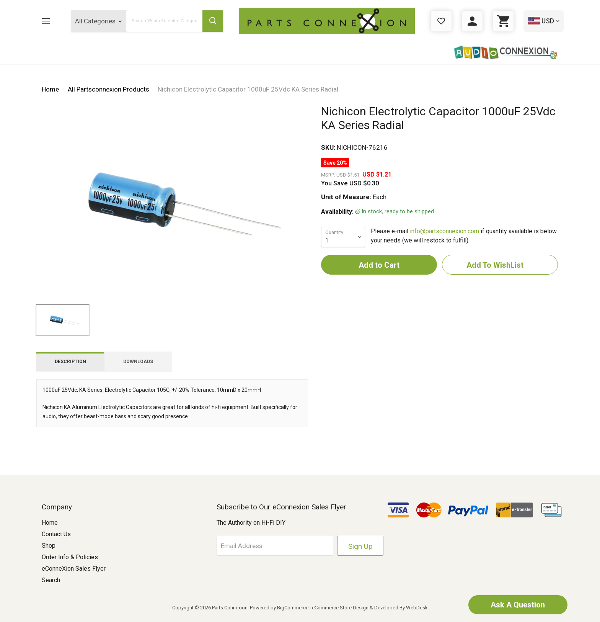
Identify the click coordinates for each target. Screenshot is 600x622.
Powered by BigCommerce (279, 608)
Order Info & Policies (70, 557)
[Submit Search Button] (212, 21)
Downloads (138, 361)
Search (51, 580)
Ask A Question (518, 604)
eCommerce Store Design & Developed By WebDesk (370, 608)
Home (50, 522)
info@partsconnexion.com (444, 231)
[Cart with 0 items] (503, 21)
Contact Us (56, 534)
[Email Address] (275, 546)
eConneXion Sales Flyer (74, 568)
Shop (48, 545)
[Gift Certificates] (441, 21)
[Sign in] (472, 21)
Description (70, 361)
